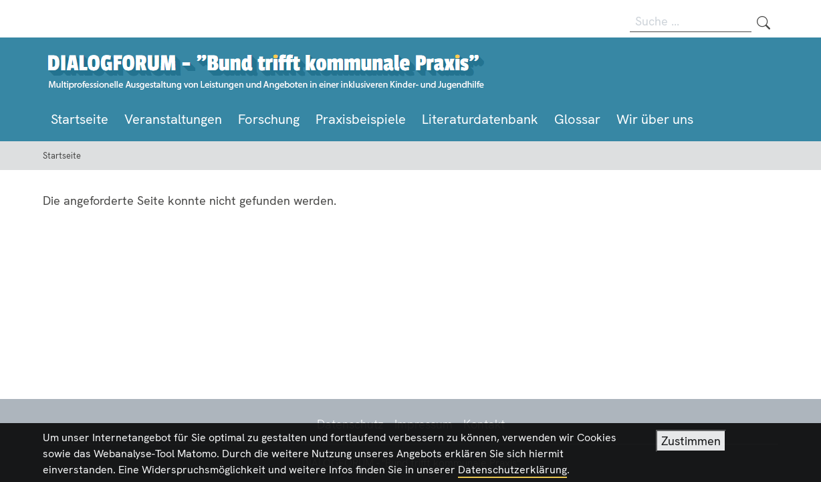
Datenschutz (350, 424)
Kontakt (484, 424)
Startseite (79, 119)
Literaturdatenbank (480, 119)
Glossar (577, 119)
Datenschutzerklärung (512, 473)
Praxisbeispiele (361, 119)
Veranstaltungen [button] (173, 119)
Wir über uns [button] (654, 119)
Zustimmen (691, 444)
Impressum (423, 424)
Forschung (269, 119)
